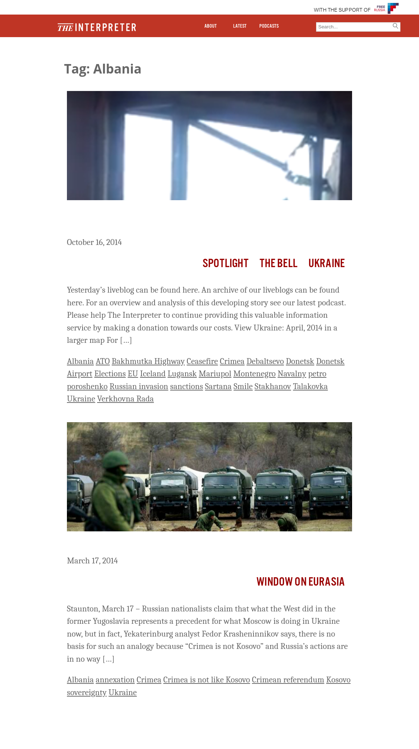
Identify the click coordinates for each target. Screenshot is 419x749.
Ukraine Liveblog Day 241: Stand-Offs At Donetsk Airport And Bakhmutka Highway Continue (196, 220)
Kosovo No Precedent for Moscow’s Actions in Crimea (178, 545)
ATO (103, 361)
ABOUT (210, 26)
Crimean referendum (288, 680)
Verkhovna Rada (125, 399)
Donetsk (300, 361)
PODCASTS (269, 26)
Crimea (232, 361)
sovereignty (87, 692)
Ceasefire (202, 361)
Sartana (218, 386)
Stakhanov (273, 386)
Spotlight (225, 263)
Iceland (153, 374)
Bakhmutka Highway (148, 361)
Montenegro (254, 374)
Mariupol (215, 374)
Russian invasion (138, 386)
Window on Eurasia (300, 582)
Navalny (292, 374)
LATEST (240, 26)
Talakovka (310, 386)
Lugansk (182, 374)
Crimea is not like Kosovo (206, 680)
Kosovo (338, 680)
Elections (110, 374)
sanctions (186, 386)
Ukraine (326, 263)
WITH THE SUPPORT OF (342, 10)
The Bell (279, 263)
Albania (80, 361)
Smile (243, 386)
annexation (115, 680)
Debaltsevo (265, 361)
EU (133, 374)
